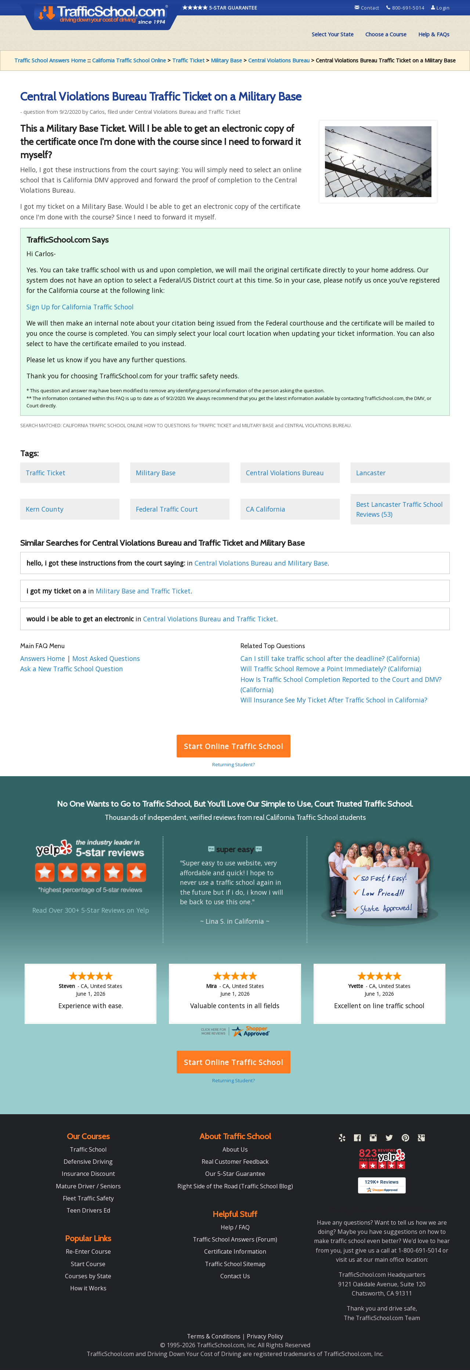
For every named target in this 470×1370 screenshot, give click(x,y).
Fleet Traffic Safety (88, 1198)
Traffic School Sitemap (235, 1264)
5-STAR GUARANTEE (219, 7)
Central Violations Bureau (279, 60)
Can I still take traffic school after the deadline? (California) (330, 658)
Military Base (226, 60)
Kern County (45, 509)
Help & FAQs (433, 34)
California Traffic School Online (129, 60)
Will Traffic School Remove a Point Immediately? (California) (331, 668)
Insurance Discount (88, 1174)
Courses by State (88, 1276)
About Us (235, 1149)
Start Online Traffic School (233, 746)
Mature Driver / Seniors (88, 1186)
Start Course (88, 1264)
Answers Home (43, 658)
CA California (265, 509)
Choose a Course (385, 34)
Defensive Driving (88, 1162)
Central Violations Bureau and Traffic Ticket (209, 618)
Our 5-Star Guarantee (235, 1174)
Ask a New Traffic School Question (71, 668)
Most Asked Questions (106, 658)
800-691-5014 (406, 7)
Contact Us (235, 1276)
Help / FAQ (235, 1227)
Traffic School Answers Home (50, 60)
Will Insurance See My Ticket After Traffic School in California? (334, 699)
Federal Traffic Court (167, 509)
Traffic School (88, 1149)
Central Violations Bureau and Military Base (261, 563)
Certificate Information (235, 1251)
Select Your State (333, 34)
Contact (368, 7)
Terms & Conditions (214, 1336)
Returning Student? (233, 764)
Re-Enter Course (88, 1251)
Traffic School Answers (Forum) (235, 1239)
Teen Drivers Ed (88, 1210)
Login (440, 7)
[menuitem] (332, 34)
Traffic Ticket (188, 60)
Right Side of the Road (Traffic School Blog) (235, 1186)
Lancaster (371, 472)
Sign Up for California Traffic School (80, 306)
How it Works (88, 1288)
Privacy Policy (265, 1336)
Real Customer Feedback (235, 1162)
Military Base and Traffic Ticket (143, 590)
